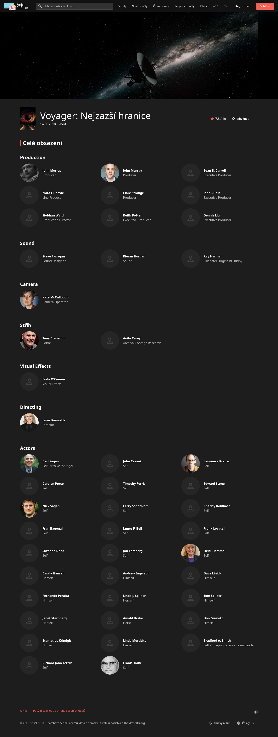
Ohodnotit (240, 119)
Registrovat (243, 6)
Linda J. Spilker (134, 596)
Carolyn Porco (53, 483)
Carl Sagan (50, 461)
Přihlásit (265, 6)
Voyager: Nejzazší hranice (95, 115)
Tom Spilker (213, 596)
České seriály (161, 6)
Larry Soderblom (135, 506)
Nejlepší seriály (184, 6)
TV (225, 6)
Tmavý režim (219, 723)
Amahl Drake (133, 618)
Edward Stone (214, 483)
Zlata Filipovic (53, 193)
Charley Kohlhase (217, 506)
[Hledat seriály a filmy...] (74, 6)
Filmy (203, 6)
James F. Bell (132, 528)
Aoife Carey (132, 338)
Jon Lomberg (132, 551)
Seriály (122, 6)
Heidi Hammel (214, 551)
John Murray (51, 170)
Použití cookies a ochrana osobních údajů (59, 710)
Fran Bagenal (52, 528)
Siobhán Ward (53, 215)
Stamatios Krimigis (56, 640)
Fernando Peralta (55, 596)
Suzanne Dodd (53, 551)
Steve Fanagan (53, 256)
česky (246, 723)
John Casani (132, 461)
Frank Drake (132, 663)
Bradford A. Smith (217, 640)
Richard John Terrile (57, 663)
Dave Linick (212, 573)
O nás (23, 710)
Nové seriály (139, 6)
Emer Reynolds (53, 420)
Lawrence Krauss (217, 461)
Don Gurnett (213, 618)
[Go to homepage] (17, 6)
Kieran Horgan (134, 256)
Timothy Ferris (134, 483)
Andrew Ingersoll (136, 573)
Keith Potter (132, 215)
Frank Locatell (214, 528)
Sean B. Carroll (215, 170)
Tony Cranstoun (54, 338)
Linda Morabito (134, 640)
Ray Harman (213, 256)
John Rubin (212, 193)
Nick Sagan (51, 506)
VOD (215, 6)
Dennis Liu (212, 215)
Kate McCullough (55, 297)
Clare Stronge (133, 193)
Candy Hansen (53, 573)
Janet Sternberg (54, 618)
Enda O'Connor (53, 379)
